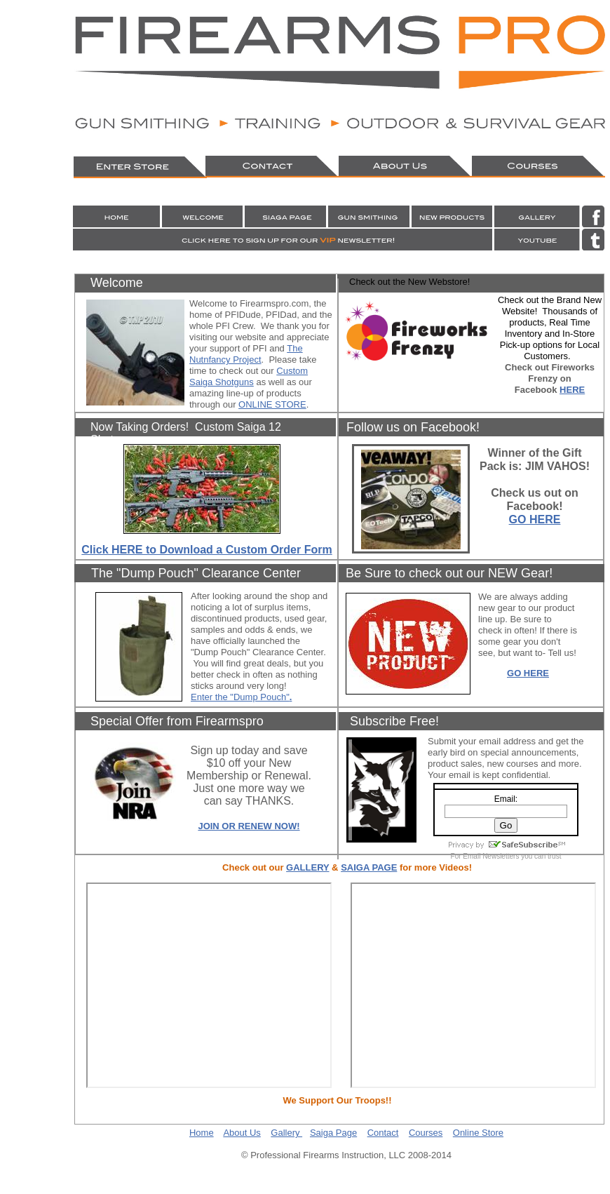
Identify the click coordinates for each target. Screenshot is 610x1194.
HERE (572, 389)
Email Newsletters (491, 856)
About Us (241, 1132)
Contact (383, 1132)
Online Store (478, 1132)
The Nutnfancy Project (246, 354)
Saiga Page (333, 1132)
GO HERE (535, 519)
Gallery (286, 1132)
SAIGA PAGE (369, 867)
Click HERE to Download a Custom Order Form (206, 550)
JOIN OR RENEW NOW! (248, 826)
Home (201, 1132)
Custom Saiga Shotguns (248, 376)
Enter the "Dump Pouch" (240, 697)
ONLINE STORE (272, 404)
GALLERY (307, 867)
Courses (425, 1132)
